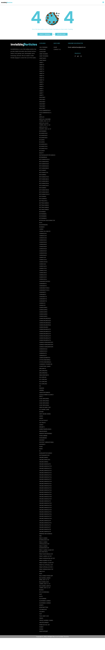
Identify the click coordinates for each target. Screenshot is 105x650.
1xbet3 (41, 84)
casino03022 (43, 242)
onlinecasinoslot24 (45, 490)
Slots (41, 596)
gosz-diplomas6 (44, 405)
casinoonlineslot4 (45, 335)
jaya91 (41, 416)
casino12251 (43, 259)
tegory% (42, 611)
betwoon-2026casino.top (47, 220)
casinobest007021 (44, 281)
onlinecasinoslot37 (45, 516)
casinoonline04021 (45, 318)
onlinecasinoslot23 (45, 488)
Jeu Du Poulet (43, 420)
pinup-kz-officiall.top (46, 565)
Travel (41, 618)
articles (41, 117)
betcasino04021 (44, 161)
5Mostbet (42, 104)
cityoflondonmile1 (45, 362)
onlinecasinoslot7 (45, 527)
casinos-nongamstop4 (46, 346)
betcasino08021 (44, 168)
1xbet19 (41, 80)
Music (41, 446)
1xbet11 (41, 67)
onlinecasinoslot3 (45, 501)
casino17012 (43, 270)
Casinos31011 (43, 351)
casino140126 (43, 261)
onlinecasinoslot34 (45, 509)
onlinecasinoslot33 (45, 507)
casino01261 (43, 233)
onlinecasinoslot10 (45, 466)
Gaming (41, 390)
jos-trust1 (42, 422)
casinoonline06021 (45, 322)
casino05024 (43, 248)
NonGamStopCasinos (45, 453)
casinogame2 (43, 309)
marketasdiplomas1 (45, 429)
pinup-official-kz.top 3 (46, 567)
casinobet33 (43, 298)
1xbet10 (41, 64)
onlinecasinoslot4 (45, 520)
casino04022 (43, 244)
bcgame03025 (43, 137)
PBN (40, 536)
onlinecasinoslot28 (45, 496)
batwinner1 (43, 131)
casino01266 (43, 237)
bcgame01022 (43, 133)
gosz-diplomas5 (44, 403)
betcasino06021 (44, 166)
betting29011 (43, 200)
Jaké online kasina (45, 414)
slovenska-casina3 (45, 603)
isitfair (41, 411)
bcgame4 (42, 150)
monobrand (43, 437)
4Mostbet (42, 101)
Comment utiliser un (45, 364)
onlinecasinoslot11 (45, 468)
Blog (40, 222)
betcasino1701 (43, 172)
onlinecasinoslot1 (45, 464)
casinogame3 (43, 312)
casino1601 (42, 264)
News (41, 448)
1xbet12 (41, 69)
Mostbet (42, 440)
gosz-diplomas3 (44, 400)
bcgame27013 (43, 148)
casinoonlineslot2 (45, 331)
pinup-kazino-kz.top (45, 560)
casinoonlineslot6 (45, 340)
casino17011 (43, 268)
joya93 (41, 424)
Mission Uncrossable (45, 433)
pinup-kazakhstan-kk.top (47, 558)
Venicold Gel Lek (44, 624)
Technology (43, 609)
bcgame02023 (43, 135)
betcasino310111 (44, 194)
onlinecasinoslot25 (45, 492)
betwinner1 (43, 214)
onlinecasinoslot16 (45, 477)
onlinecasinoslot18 (45, 481)
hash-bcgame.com (45, 407)
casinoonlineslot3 (45, 333)
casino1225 (42, 257)
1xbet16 (41, 77)
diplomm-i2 (42, 368)
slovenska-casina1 (45, 600)
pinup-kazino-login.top (46, 562)
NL (40, 451)
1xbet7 (41, 93)
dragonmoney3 (44, 375)
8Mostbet (42, 108)
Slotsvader (42, 598)
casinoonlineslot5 (45, 338)
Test (40, 613)
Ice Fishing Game (44, 409)
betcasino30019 (44, 192)
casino (41, 229)
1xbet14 (41, 73)
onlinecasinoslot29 (45, 498)
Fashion (41, 388)
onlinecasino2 (43, 461)
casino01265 (43, 235)
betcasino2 (42, 174)
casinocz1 (42, 303)
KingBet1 (42, 427)
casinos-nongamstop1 (46, 342)
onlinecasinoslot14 (45, 475)
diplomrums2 (43, 373)
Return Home (61, 34)
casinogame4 (43, 314)
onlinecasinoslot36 (45, 514)
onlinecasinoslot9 (45, 531)
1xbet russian (43, 53)
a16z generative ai (44, 110)
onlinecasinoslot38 (45, 518)
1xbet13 (41, 71)
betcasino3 (42, 187)
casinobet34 (43, 301)
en (40, 386)
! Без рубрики (43, 47)
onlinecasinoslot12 (45, 470)
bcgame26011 (43, 144)
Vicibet (41, 627)
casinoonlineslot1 (45, 329)
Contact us (57, 49)
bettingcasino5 (44, 209)
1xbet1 (41, 62)
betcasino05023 (44, 163)
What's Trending (45, 34)
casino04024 (43, 246)
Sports (41, 605)
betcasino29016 (44, 183)
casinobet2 (42, 294)
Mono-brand (43, 435)
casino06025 (43, 255)
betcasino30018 (44, 190)
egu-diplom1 (43, 379)
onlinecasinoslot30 (45, 503)
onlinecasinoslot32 (45, 505)
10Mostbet (42, 49)
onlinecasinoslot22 (45, 485)
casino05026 (43, 253)
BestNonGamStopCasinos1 (47, 155)
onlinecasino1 (43, 457)
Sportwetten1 (43, 607)
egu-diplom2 (43, 381)
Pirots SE (42, 571)
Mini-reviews (43, 431)
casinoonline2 (43, 327)
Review (41, 590)
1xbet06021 (42, 58)
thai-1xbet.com (44, 616)
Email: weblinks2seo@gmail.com (77, 47)
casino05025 (43, 251)
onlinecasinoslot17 (45, 479)
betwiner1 (42, 211)
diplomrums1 (43, 370)
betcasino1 (42, 170)
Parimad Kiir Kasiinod (45, 533)
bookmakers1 (43, 224)
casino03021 (43, 240)
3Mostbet (42, 99)
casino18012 (43, 272)
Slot (40, 594)
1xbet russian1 (43, 56)
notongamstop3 (44, 455)
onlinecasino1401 (44, 459)
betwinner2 (43, 216)
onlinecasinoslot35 (45, 512)
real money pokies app (46, 575)
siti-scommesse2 (44, 592)
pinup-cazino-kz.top (45, 556)
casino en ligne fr (44, 231)
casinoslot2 (43, 353)
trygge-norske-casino (46, 620)
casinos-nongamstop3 (46, 344)
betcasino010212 (44, 159)
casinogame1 (43, 307)
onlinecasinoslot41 (45, 522)
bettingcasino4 (44, 207)
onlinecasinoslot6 (45, 525)
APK (40, 114)
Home (55, 47)
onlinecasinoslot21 (45, 483)
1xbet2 (41, 82)
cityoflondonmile (45, 359)
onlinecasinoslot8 (45, 529)
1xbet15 (41, 75)
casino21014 (43, 275)
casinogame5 (43, 316)
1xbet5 (41, 88)
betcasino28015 (44, 181)
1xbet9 (41, 95)
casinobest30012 (44, 288)
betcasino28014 (44, 179)
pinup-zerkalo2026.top (46, 569)
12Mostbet (42, 51)
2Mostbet (42, 97)
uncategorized (44, 622)
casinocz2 (42, 305)
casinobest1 (43, 283)
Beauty (41, 153)
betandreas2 (43, 157)
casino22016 (43, 279)
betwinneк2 (43, 218)
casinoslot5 (43, 355)
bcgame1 (42, 139)
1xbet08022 (42, 60)
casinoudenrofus (44, 357)
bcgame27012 (43, 146)
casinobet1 (42, 292)
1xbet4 (41, 86)
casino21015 (43, 277)
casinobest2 (43, 285)
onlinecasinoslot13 (45, 472)
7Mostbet (42, 106)
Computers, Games (45, 366)
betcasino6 (42, 196)
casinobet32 (43, 296)
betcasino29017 (44, 185)
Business (41, 227)
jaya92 (41, 418)
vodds (41, 629)
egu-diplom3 (43, 383)
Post (40, 573)
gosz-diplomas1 (44, 398)
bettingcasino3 (44, 205)
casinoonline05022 (45, 320)
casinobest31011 (44, 290)
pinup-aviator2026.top (46, 554)
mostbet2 (42, 444)
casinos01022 (43, 349)
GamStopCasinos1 (44, 392)
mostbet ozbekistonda (46, 442)
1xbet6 (41, 90)
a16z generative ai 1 (45, 112)
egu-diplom (42, 377)
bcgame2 (42, 142)
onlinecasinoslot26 (45, 494)
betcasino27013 (44, 176)
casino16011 (43, 266)
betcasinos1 (43, 198)
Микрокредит (43, 631)
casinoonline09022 (45, 325)
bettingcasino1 (44, 203)
